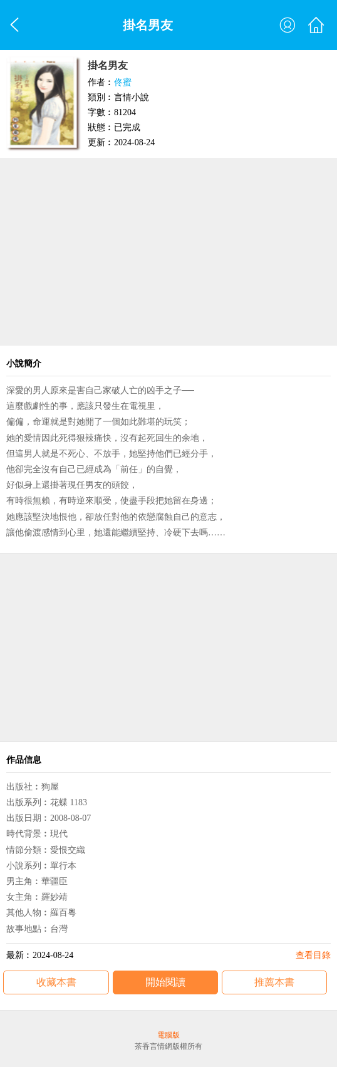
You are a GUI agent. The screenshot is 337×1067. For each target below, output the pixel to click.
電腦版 (168, 1035)
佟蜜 (123, 82)
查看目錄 (313, 955)
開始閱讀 (165, 982)
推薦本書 (274, 982)
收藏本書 (56, 982)
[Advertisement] (168, 251)
